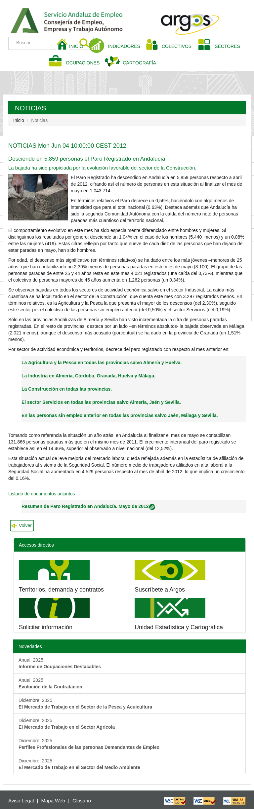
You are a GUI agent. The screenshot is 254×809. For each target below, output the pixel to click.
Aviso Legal (21, 800)
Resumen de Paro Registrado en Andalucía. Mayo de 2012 (88, 506)
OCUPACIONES (83, 62)
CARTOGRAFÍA (139, 62)
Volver (25, 525)
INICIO (78, 46)
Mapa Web (53, 800)
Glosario (81, 800)
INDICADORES (124, 46)
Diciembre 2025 (85, 704)
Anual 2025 (60, 663)
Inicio (18, 120)
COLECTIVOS (179, 46)
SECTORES (227, 46)
